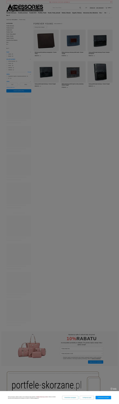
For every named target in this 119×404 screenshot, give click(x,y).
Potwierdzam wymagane (70, 397)
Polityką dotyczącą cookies (42, 396)
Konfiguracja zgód (87, 397)
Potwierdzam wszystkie (103, 397)
